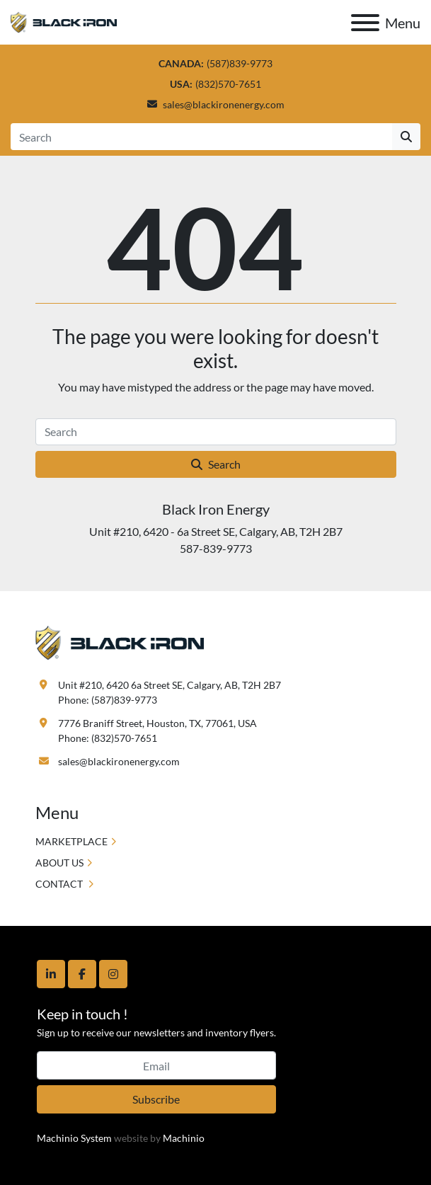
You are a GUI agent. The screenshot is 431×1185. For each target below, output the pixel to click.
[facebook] (82, 974)
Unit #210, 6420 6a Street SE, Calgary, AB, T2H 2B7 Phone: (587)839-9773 (169, 692)
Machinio (184, 1138)
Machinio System (74, 1138)
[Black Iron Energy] (120, 641)
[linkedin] (51, 974)
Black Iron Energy (216, 508)
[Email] (156, 1065)
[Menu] (365, 22)
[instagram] (113, 974)
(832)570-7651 (228, 84)
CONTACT (60, 884)
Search (216, 464)
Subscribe (156, 1099)
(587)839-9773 (239, 63)
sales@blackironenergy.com (224, 104)
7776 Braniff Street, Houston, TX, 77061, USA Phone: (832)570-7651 (157, 730)
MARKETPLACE (71, 841)
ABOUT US (59, 863)
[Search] (201, 136)
